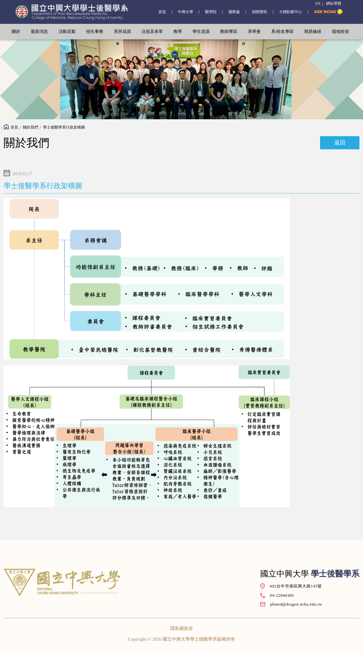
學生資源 (201, 31)
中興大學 (185, 12)
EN (317, 3)
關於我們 (30, 127)
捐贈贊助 (259, 12)
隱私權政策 (181, 628)
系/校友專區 (282, 31)
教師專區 (228, 31)
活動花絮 (67, 31)
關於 (16, 31)
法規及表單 (152, 31)
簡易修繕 (312, 31)
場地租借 (340, 31)
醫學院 (211, 12)
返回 (340, 143)
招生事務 (94, 31)
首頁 (162, 12)
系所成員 (122, 31)
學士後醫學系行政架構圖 (64, 127)
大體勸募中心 (290, 12)
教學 (177, 31)
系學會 (254, 31)
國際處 (234, 12)
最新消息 (39, 31)
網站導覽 (333, 3)
